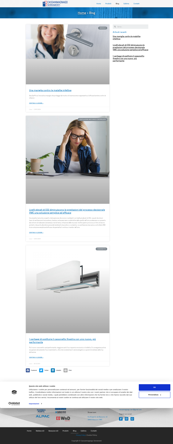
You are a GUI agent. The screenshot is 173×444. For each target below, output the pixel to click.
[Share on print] (68, 371)
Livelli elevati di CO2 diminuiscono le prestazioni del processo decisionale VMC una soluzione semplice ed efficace (130, 47)
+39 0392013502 (125, 402)
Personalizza (154, 431)
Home (98, 4)
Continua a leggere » (36, 103)
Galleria (126, 4)
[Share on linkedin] (57, 371)
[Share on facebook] (32, 371)
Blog (117, 4)
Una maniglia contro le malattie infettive (50, 90)
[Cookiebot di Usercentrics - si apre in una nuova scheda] (14, 439)
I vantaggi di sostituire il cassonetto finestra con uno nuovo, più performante (128, 58)
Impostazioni (34, 440)
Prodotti (108, 4)
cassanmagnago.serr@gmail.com (131, 409)
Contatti (136, 4)
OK (154, 423)
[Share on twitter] (44, 371)
